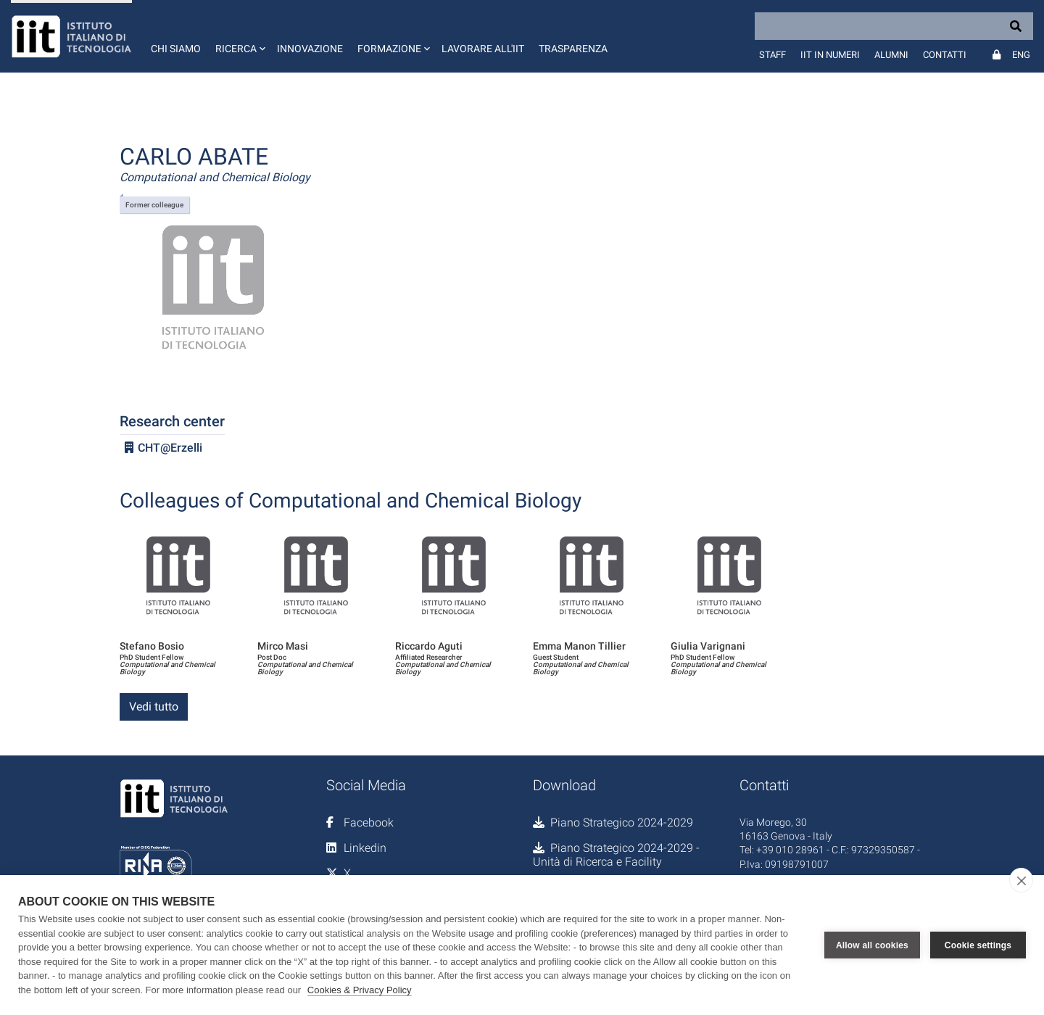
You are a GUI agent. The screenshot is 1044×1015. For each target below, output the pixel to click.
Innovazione (310, 48)
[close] (1021, 880)
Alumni (891, 54)
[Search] (894, 26)
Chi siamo (176, 48)
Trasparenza (573, 48)
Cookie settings (978, 945)
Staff (772, 54)
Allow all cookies (872, 945)
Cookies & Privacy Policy (359, 990)
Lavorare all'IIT (483, 48)
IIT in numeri (830, 54)
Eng (1021, 54)
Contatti (944, 54)
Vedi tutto (153, 706)
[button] (239, 36)
